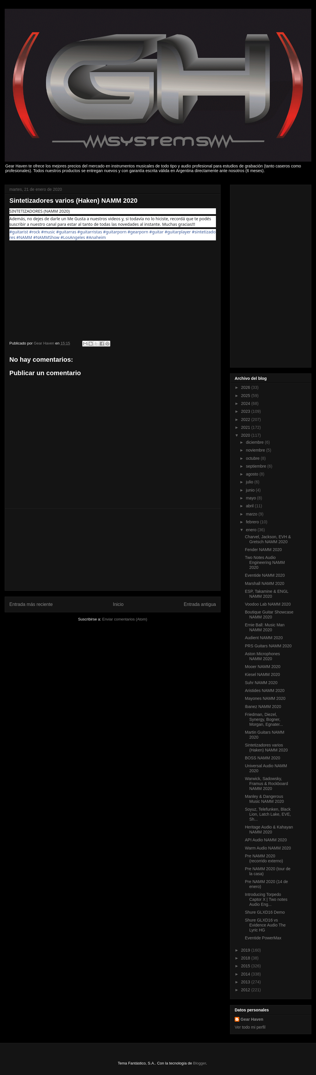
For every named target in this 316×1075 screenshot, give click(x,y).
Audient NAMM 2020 (264, 637)
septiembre (256, 466)
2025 (246, 395)
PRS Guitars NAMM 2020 (268, 646)
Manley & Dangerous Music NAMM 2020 (264, 799)
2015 (246, 966)
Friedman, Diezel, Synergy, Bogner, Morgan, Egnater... (264, 719)
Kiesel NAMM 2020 (262, 674)
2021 (246, 427)
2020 (246, 435)
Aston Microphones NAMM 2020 (262, 656)
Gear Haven (252, 1019)
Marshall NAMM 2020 (264, 583)
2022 (246, 419)
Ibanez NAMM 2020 (263, 706)
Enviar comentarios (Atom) (124, 619)
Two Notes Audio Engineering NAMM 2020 (265, 562)
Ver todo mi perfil (250, 1027)
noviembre (256, 450)
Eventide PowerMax (263, 938)
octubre (253, 458)
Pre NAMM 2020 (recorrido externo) (264, 858)
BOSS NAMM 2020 (262, 758)
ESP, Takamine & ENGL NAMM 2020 (266, 594)
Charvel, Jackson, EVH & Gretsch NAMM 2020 (268, 539)
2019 (246, 950)
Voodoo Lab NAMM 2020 (268, 604)
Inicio (118, 604)
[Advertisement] (113, 549)
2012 (246, 989)
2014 (246, 974)
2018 (246, 958)
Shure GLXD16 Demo (265, 912)
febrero (253, 522)
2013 (246, 982)
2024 (246, 403)
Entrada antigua (200, 604)
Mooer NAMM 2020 (262, 666)
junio (250, 490)
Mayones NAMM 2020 (265, 698)
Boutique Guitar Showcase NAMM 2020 (269, 614)
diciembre (255, 442)
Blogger (199, 1063)
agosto (252, 474)
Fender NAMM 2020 (263, 549)
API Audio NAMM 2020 (266, 840)
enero (251, 529)
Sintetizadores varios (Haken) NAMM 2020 (266, 747)
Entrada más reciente (31, 604)
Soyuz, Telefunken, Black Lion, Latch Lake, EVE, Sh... (268, 814)
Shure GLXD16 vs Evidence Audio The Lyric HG (265, 925)
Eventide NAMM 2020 (265, 575)
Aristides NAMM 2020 (264, 690)
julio (250, 482)
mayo (251, 498)
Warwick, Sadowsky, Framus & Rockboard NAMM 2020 (266, 783)
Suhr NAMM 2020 (261, 682)
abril (250, 506)
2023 (246, 411)
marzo (252, 514)
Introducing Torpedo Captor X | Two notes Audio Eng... (266, 899)
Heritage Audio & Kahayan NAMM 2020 (269, 829)
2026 (246, 387)
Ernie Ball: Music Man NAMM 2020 (264, 627)
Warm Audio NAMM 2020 (268, 848)
